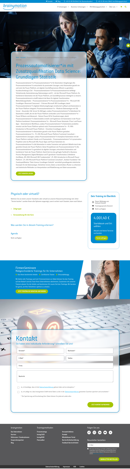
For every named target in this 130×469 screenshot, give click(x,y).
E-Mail (91, 446)
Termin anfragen (101, 238)
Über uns (112, 7)
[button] (125, 6)
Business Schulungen (78, 7)
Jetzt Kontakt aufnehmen (99, 405)
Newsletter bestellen (108, 460)
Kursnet (23, 58)
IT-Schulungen (62, 7)
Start (17, 58)
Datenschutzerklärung (46, 387)
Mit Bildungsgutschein (97, 7)
